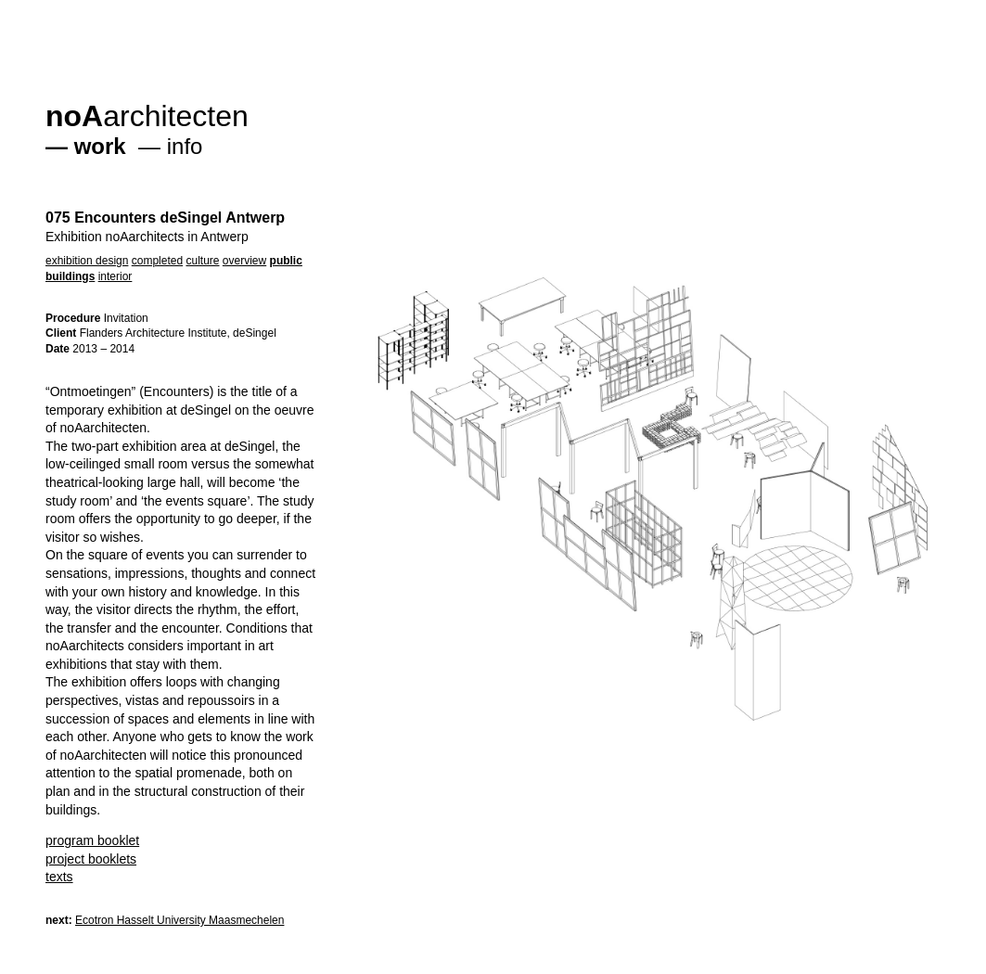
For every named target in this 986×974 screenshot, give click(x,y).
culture (202, 260)
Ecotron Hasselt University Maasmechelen (179, 920)
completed (157, 260)
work (100, 146)
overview (244, 260)
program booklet (92, 840)
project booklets (90, 859)
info (185, 146)
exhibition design (86, 260)
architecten (147, 116)
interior (115, 276)
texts (59, 876)
